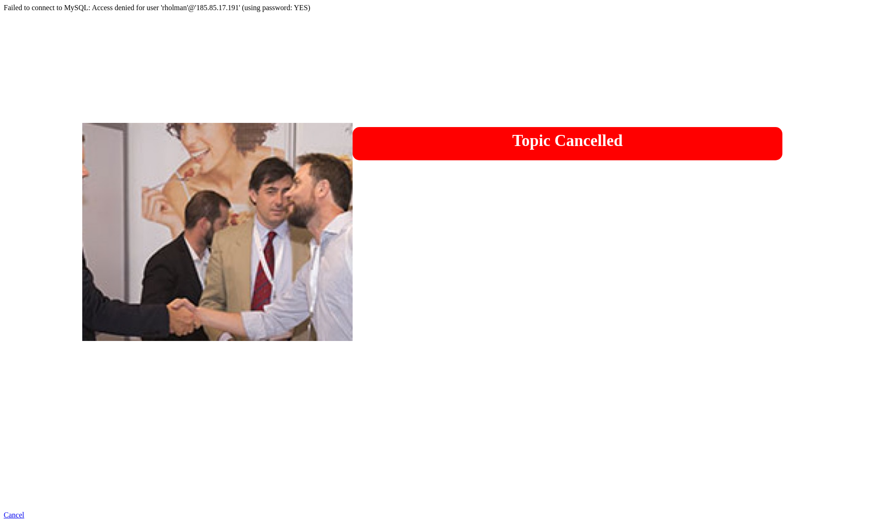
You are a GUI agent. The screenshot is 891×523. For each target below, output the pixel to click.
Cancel (14, 515)
